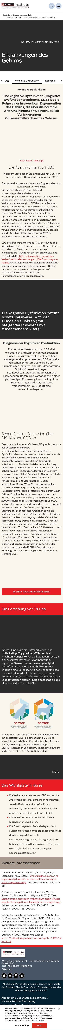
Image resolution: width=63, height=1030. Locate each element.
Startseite (6, 15)
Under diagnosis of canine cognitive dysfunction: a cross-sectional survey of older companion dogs (29, 879)
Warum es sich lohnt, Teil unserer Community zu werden (30, 962)
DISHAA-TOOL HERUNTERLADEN (31, 591)
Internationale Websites (16, 966)
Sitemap (6, 969)
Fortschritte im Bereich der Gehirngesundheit (22, 17)
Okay (39, 1025)
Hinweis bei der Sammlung (18, 1001)
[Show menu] (59, 6)
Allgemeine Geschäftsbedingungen (24, 998)
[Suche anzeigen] (52, 6)
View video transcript (31, 160)
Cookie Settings (22, 1025)
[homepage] (15, 5)
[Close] (59, 1008)
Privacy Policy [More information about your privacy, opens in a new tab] (38, 1020)
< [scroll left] (1, 80)
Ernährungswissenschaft (22, 15)
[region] (31, 1017)
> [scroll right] (61, 80)
